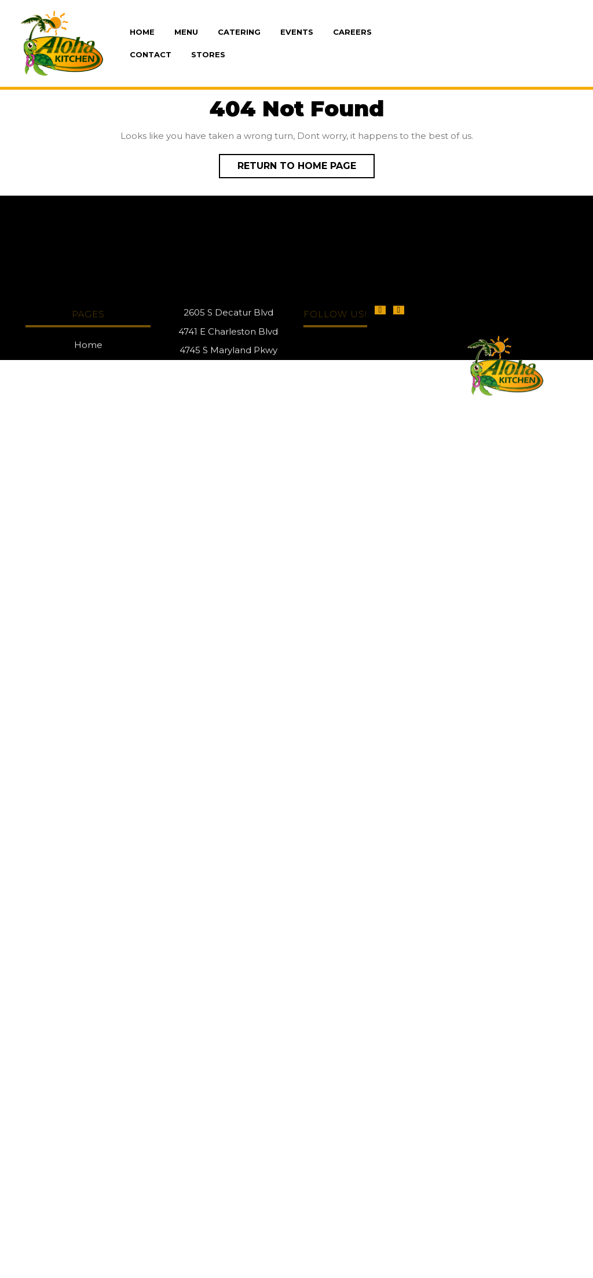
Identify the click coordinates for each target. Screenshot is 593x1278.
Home (142, 31)
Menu (186, 31)
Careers (352, 31)
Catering (239, 31)
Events (296, 31)
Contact (150, 54)
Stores (208, 54)
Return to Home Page (306, 162)
